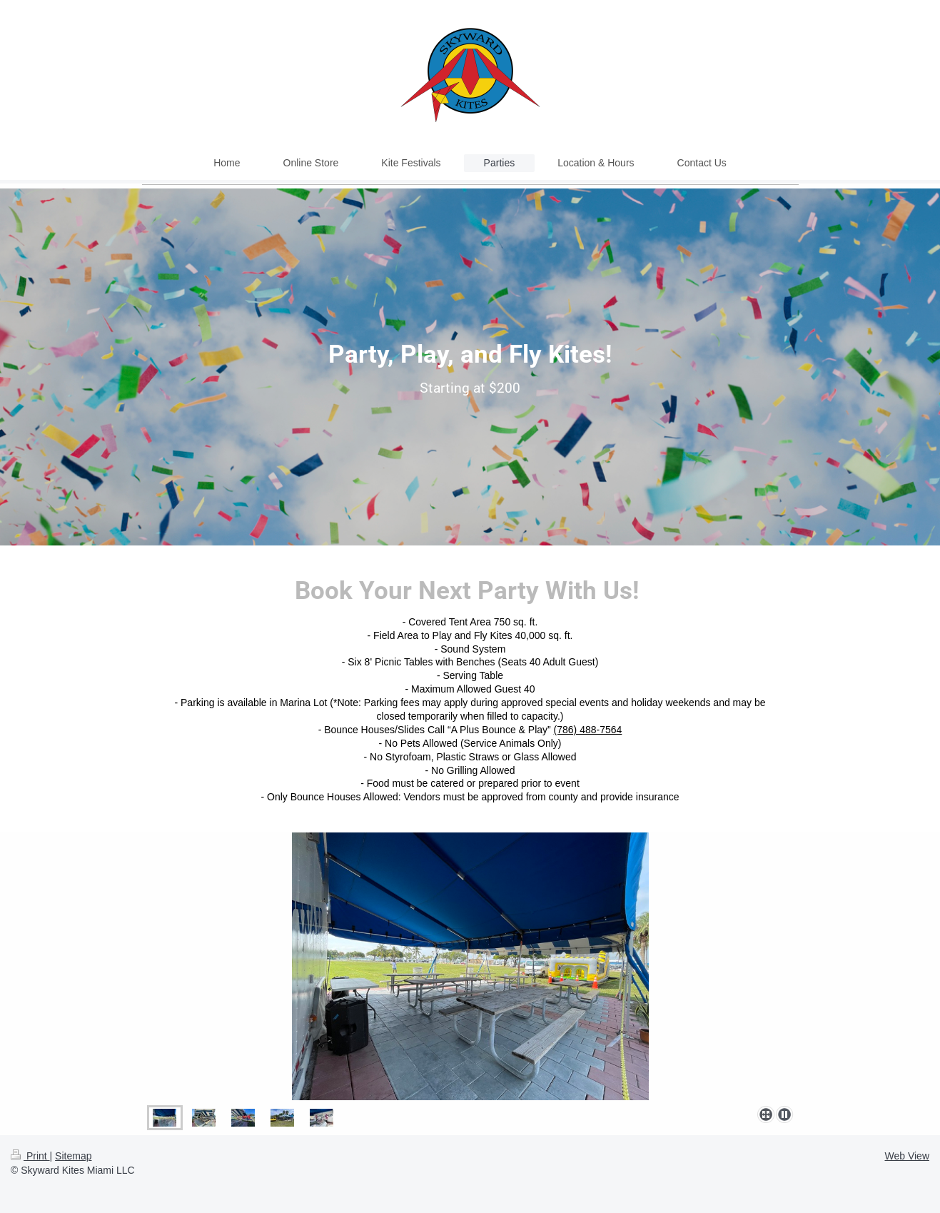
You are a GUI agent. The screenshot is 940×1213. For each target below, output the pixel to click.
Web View (906, 1156)
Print (30, 1156)
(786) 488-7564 (588, 729)
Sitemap (73, 1156)
